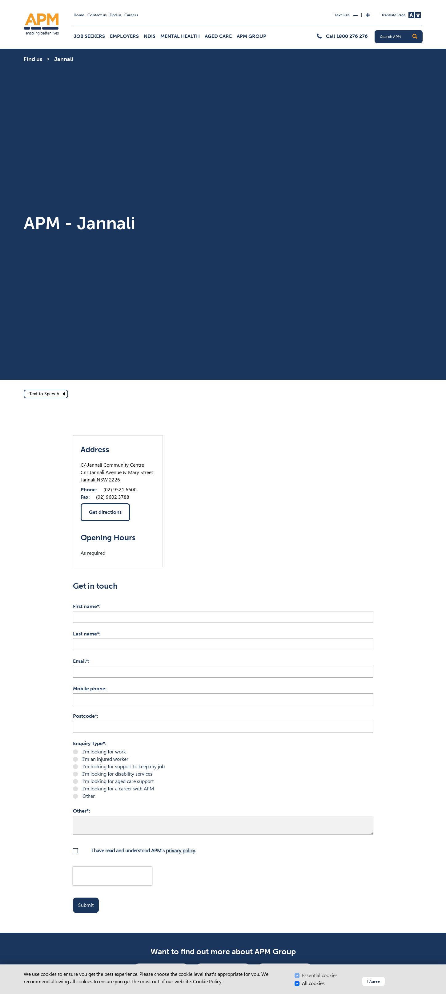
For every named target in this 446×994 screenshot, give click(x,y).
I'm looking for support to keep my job (123, 766)
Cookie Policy (207, 981)
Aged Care (218, 36)
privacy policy (180, 851)
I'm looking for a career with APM (118, 789)
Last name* (86, 634)
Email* (80, 661)
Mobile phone (89, 689)
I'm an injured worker (105, 759)
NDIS (149, 36)
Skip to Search (22, 2)
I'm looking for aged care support (118, 781)
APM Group (251, 36)
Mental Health (180, 36)
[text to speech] (46, 394)
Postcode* (85, 716)
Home (79, 15)
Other (88, 796)
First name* (86, 606)
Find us (115, 15)
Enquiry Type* (89, 743)
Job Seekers (89, 36)
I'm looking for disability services (117, 774)
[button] (415, 36)
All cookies (313, 983)
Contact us (96, 15)
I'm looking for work (104, 752)
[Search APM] (401, 37)
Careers (131, 15)
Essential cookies (320, 975)
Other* (81, 811)
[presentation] (112, 876)
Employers (124, 36)
